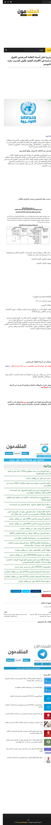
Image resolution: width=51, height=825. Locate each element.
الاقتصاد (31, 67)
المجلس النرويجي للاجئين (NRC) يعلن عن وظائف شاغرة (26, 519)
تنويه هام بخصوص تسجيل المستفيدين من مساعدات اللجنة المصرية (21, 713)
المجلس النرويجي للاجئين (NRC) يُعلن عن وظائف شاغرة (26, 524)
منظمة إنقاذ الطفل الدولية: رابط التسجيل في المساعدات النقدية (22, 757)
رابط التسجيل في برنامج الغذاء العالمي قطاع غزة (29, 538)
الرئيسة (46, 50)
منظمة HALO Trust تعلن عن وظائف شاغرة (31, 581)
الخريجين (26, 67)
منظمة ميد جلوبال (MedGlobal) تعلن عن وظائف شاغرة (27, 555)
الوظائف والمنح (9, 67)
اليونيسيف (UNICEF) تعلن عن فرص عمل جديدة (29, 567)
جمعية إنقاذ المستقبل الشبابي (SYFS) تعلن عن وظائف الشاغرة (24, 572)
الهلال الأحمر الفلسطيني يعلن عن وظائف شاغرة (29, 550)
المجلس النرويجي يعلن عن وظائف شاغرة (32, 528)
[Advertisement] (25, 30)
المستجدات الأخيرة (18, 67)
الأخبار (35, 67)
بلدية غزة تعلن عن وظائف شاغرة (35, 478)
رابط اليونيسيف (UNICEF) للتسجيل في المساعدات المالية (23, 696)
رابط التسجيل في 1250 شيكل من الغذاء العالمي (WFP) (27, 533)
